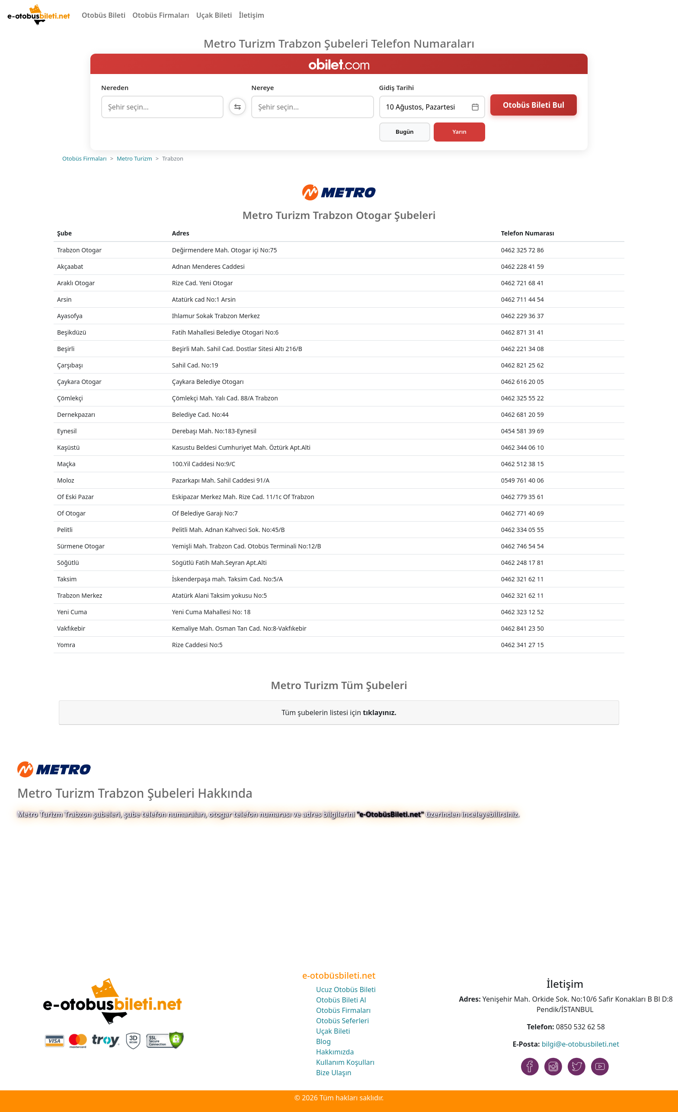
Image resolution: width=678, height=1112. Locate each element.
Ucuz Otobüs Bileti (346, 989)
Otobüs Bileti (103, 15)
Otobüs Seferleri (342, 1020)
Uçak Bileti (214, 15)
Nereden (114, 87)
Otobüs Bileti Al (341, 1000)
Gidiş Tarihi (396, 87)
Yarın (459, 131)
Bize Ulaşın (334, 1072)
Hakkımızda (335, 1052)
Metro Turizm (134, 158)
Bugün (405, 131)
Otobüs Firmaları (160, 15)
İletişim (252, 15)
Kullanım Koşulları (345, 1062)
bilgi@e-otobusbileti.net (580, 1044)
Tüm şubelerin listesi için (339, 712)
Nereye (262, 87)
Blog (323, 1041)
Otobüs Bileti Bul (533, 106)
